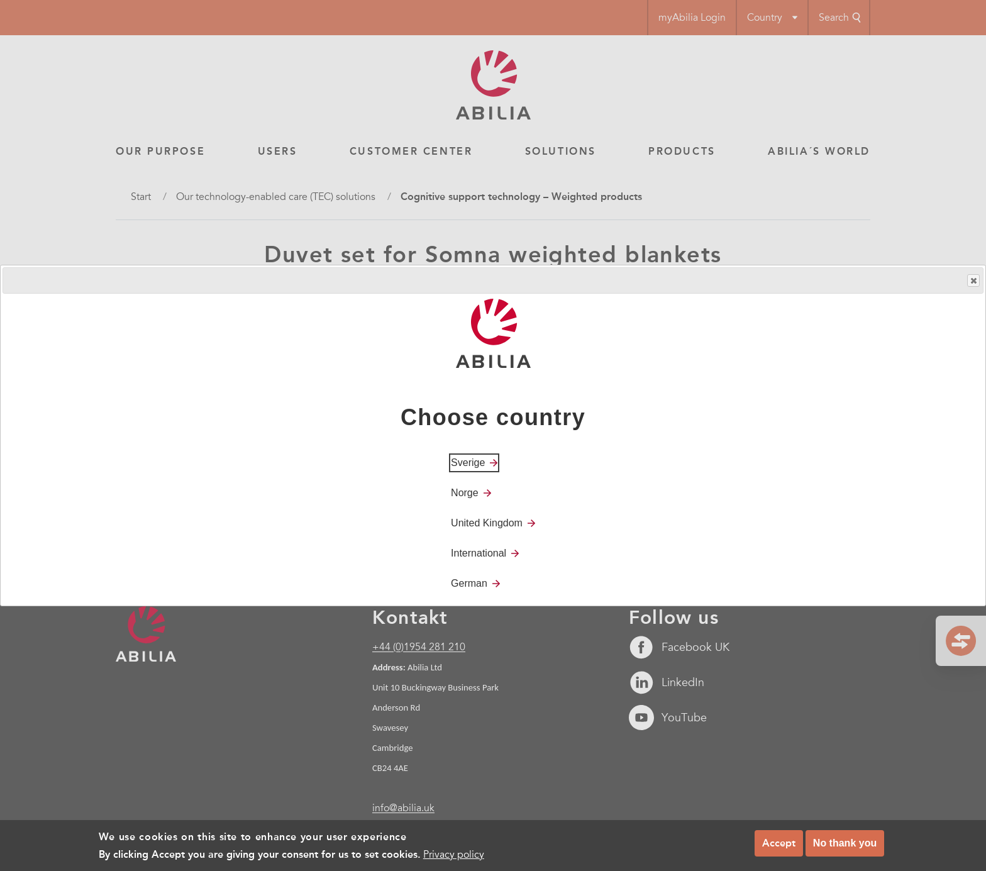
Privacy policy (453, 854)
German (469, 583)
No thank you (845, 843)
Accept (778, 843)
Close (972, 280)
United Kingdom (487, 523)
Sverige (468, 462)
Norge (465, 492)
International (478, 553)
